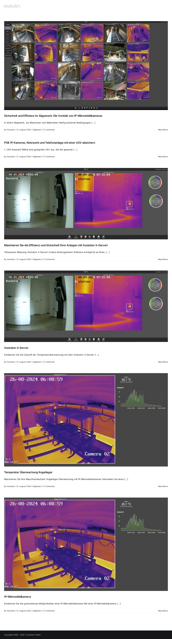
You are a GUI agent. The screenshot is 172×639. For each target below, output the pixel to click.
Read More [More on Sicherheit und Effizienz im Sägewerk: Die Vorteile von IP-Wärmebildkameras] (163, 130)
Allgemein (37, 130)
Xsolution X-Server (16, 348)
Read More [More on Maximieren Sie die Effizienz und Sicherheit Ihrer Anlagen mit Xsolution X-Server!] (163, 259)
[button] (163, 6)
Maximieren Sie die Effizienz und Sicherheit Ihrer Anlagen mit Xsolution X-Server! (56, 245)
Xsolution (11, 130)
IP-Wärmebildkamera (17, 596)
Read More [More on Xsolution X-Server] (163, 362)
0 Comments (49, 130)
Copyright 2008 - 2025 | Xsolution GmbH (22, 635)
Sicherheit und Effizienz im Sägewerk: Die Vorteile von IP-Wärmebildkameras (53, 115)
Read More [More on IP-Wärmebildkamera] (163, 611)
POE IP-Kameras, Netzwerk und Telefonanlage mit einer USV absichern (49, 142)
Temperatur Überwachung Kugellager (28, 472)
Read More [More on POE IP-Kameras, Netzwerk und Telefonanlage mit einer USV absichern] (163, 156)
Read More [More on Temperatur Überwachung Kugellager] (163, 486)
